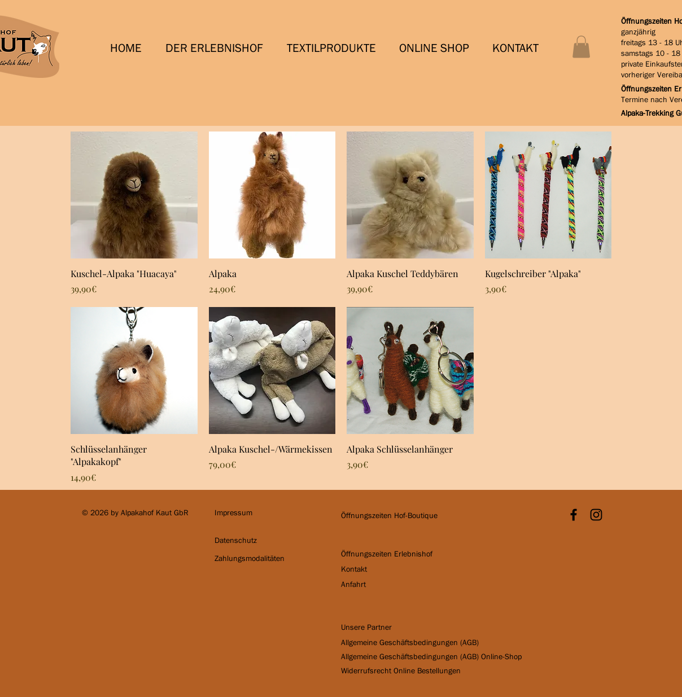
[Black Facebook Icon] (574, 515)
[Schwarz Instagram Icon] (596, 515)
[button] (217, 48)
